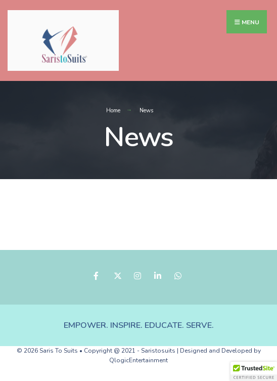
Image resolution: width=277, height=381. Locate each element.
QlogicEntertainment (138, 360)
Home (113, 110)
